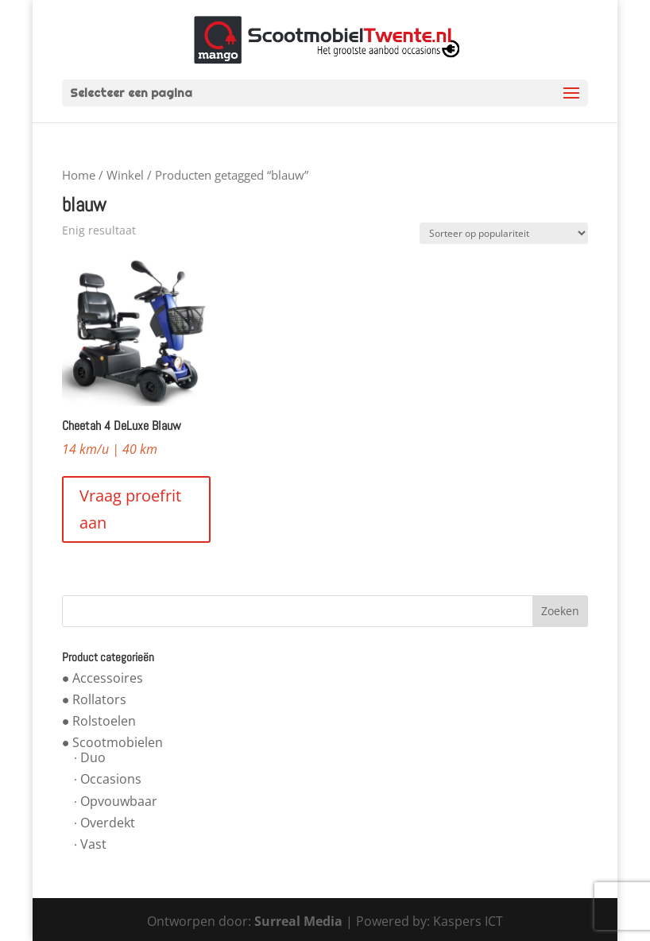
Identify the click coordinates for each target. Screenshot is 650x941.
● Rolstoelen (99, 721)
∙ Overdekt (104, 822)
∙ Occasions (107, 779)
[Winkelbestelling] (504, 233)
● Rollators (94, 699)
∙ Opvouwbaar (115, 801)
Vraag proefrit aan (130, 509)
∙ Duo (90, 757)
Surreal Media (298, 921)
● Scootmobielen (113, 742)
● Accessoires (103, 678)
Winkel (125, 175)
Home (78, 175)
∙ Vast (90, 844)
